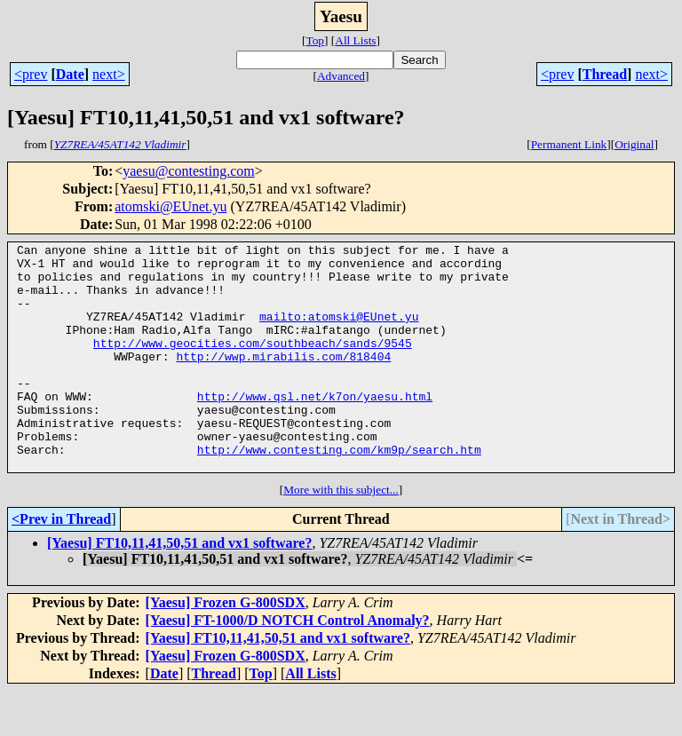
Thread (605, 74)
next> (108, 74)
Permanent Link (569, 144)
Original (634, 144)
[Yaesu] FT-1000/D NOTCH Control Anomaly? (288, 665)
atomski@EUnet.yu (170, 206)
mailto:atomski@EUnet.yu (338, 332)
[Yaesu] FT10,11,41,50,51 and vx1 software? (179, 588)
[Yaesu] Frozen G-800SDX (225, 647)
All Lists (355, 40)
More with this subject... (341, 535)
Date (70, 74)
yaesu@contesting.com (188, 170)
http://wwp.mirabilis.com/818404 (283, 380)
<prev (30, 74)
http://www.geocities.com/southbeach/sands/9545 (252, 364)
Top (314, 40)
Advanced (341, 76)
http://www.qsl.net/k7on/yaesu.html (314, 428)
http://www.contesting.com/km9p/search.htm (339, 492)
